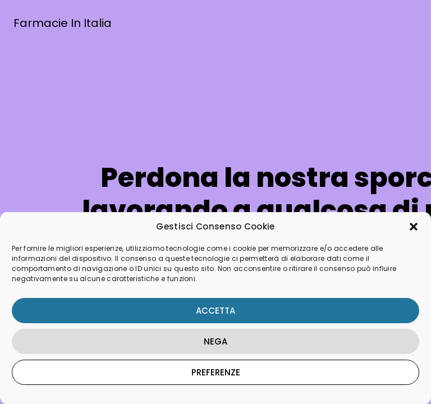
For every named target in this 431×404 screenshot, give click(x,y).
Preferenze (215, 372)
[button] (413, 226)
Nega (215, 341)
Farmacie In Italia (62, 23)
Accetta (215, 310)
